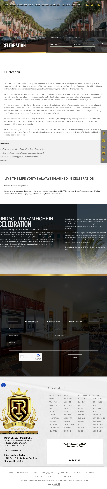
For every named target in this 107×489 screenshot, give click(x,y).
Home (6, 5)
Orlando (81, 428)
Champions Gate (54, 428)
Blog (73, 5)
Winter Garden (98, 424)
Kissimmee (67, 431)
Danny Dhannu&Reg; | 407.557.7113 (92, 5)
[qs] (84, 38)
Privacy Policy (53, 476)
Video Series (66, 5)
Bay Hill (51, 408)
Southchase (97, 402)
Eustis (66, 412)
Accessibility (68, 476)
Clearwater (53, 431)
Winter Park (97, 431)
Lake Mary (81, 402)
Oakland (81, 421)
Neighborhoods (22, 5)
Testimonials (91, 472)
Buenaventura (54, 418)
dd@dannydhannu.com (15, 442)
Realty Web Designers (82, 480)
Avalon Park (53, 402)
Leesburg (81, 412)
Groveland (67, 415)
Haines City (68, 418)
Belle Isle (52, 412)
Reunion (96, 395)
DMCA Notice (38, 476)
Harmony (67, 421)
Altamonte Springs (55, 395)
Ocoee (80, 424)
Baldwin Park (53, 405)
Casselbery (53, 421)
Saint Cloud (97, 399)
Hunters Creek (69, 424)
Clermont (67, 395)
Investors (45, 5)
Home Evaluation (48, 472)
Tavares (96, 412)
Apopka (51, 399)
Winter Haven (98, 428)
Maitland (81, 418)
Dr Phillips (68, 405)
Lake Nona (81, 405)
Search (12, 5)
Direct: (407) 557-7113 (15, 445)
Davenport (67, 402)
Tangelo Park (98, 408)
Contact (79, 5)
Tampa (95, 405)
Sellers (37, 5)
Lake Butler (82, 399)
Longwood (81, 415)
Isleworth (67, 428)
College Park (68, 399)
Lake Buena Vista (84, 395)
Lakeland (81, 408)
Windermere (97, 421)
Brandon (52, 415)
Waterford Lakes (99, 418)
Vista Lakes (97, 415)
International (55, 5)
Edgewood (67, 408)
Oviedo (80, 431)
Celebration (53, 424)
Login (59, 474)
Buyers (30, 5)
